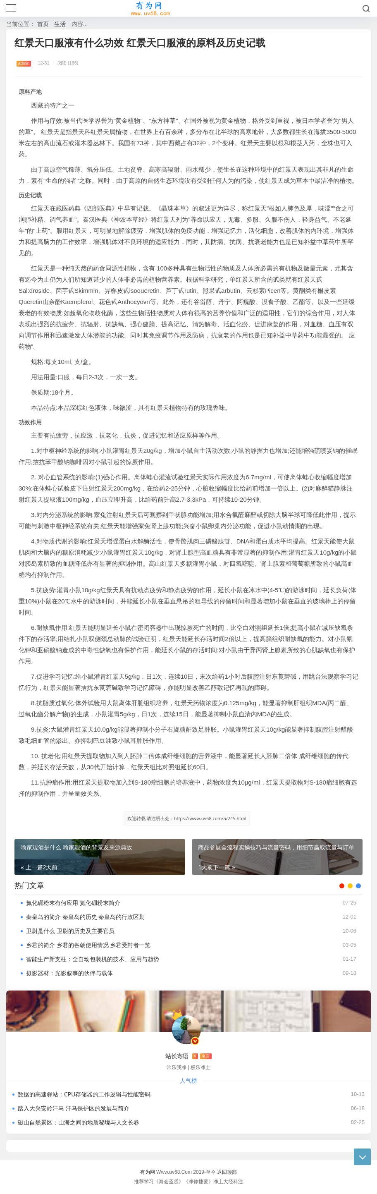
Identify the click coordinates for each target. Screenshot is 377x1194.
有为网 (147, 1171)
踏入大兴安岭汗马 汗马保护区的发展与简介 (73, 1108)
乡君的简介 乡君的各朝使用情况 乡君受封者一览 (88, 945)
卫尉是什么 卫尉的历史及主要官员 (70, 931)
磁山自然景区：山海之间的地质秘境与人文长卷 (78, 1122)
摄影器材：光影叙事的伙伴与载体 (69, 973)
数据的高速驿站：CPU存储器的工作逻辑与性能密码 (84, 1094)
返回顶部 (227, 1171)
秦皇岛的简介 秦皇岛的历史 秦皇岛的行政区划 (85, 917)
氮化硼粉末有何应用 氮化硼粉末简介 (73, 903)
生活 (60, 24)
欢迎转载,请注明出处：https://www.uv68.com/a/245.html (186, 818)
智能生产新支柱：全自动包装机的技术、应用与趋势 (92, 959)
